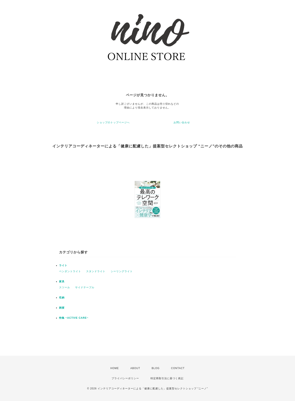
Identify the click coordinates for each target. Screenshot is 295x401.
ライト (63, 265)
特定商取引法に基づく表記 (166, 378)
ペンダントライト (70, 271)
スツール (64, 287)
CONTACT (178, 368)
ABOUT (135, 368)
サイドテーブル (84, 287)
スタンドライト (95, 271)
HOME (114, 368)
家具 (62, 281)
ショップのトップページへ (113, 122)
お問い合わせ (182, 122)
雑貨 (62, 307)
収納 (62, 297)
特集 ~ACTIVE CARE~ (73, 317)
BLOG (156, 368)
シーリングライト (122, 271)
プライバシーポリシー (125, 378)
